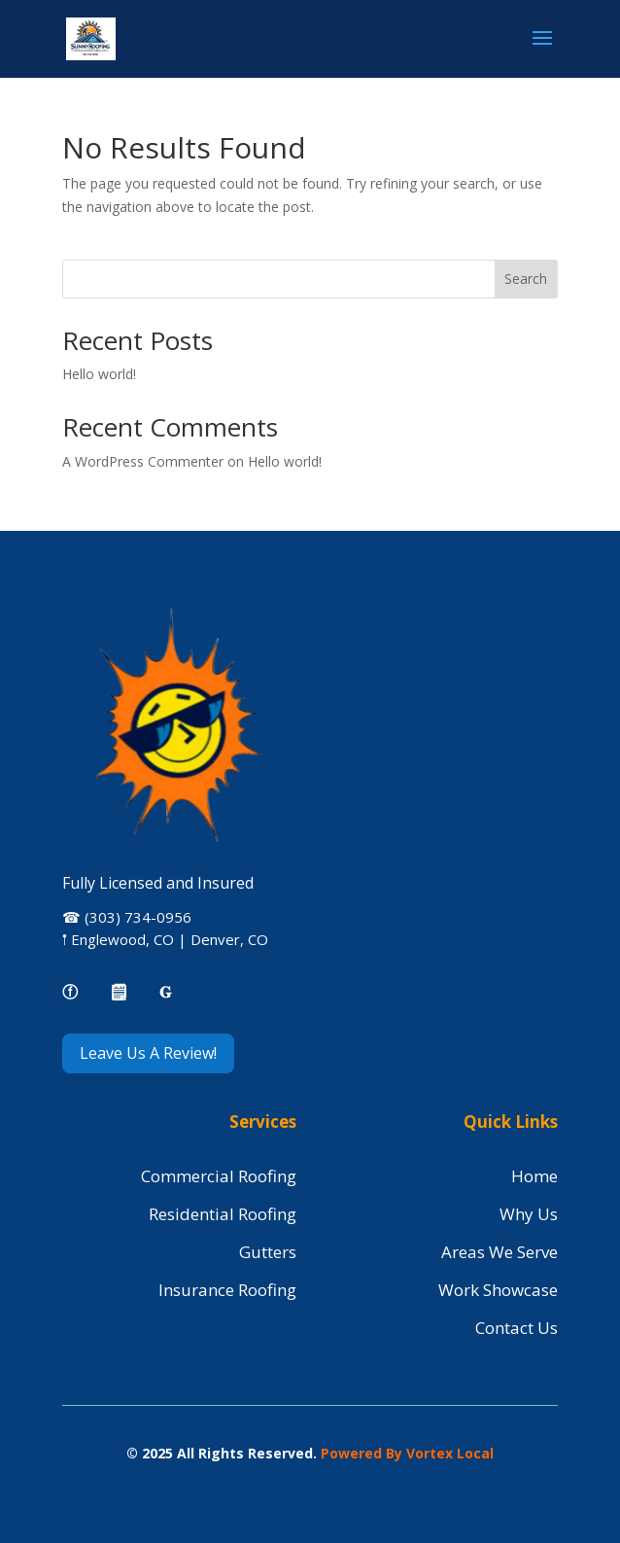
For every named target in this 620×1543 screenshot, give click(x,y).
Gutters (267, 1252)
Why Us (528, 1214)
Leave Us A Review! (148, 1053)
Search (525, 278)
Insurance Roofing (227, 1290)
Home (534, 1176)
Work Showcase (498, 1290)
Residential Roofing (222, 1214)
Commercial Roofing (218, 1176)
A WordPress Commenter (143, 461)
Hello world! (99, 374)
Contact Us (516, 1327)
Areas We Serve (499, 1252)
